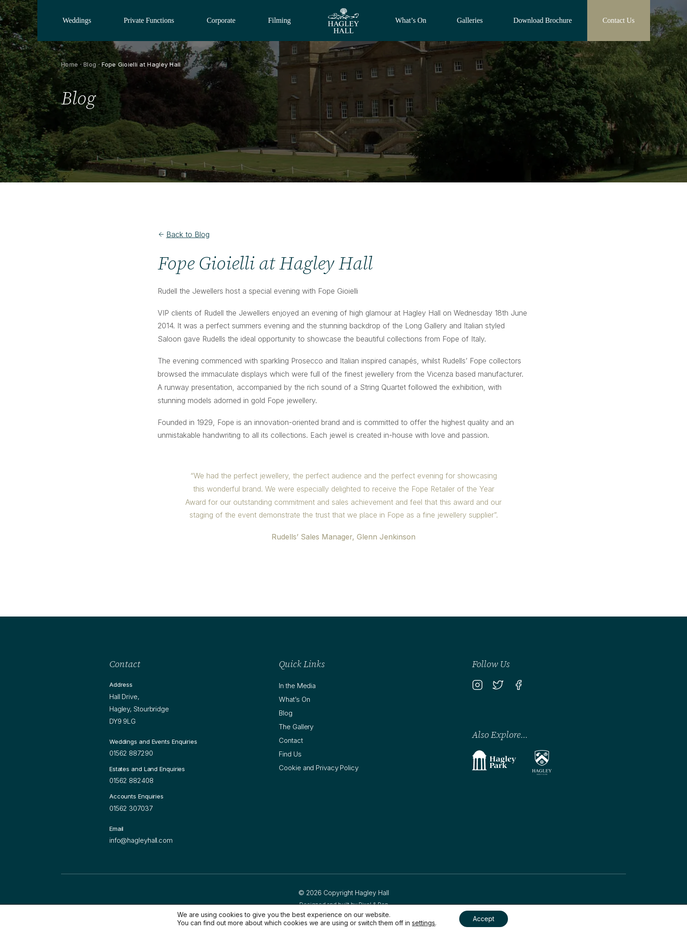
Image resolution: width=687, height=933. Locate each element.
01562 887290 (131, 753)
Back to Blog (184, 234)
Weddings (76, 20)
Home (69, 64)
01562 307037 (131, 808)
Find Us (290, 754)
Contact (290, 740)
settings (423, 923)
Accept (483, 919)
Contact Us (618, 20)
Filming (279, 20)
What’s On (410, 20)
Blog (89, 64)
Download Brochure (542, 20)
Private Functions (149, 20)
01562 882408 (131, 780)
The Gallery (296, 726)
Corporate (221, 20)
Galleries (470, 20)
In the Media (297, 685)
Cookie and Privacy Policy (319, 767)
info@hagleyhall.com (141, 840)
